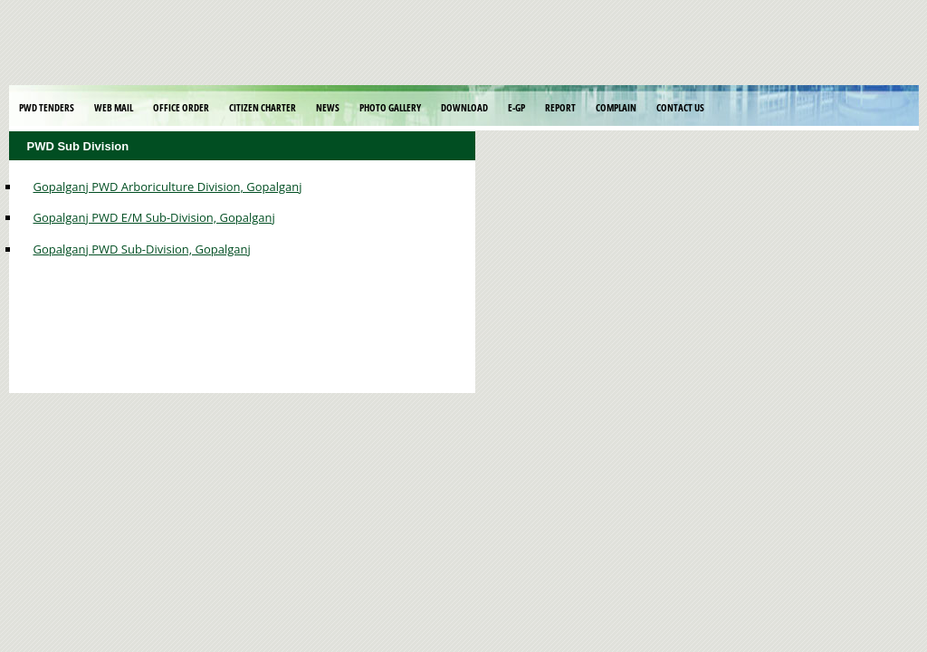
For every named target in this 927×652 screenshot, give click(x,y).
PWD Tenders (46, 107)
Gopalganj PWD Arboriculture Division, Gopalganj (167, 186)
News (327, 107)
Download (464, 107)
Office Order (181, 107)
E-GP (516, 107)
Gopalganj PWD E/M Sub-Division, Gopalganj (154, 217)
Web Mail (113, 107)
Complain (616, 107)
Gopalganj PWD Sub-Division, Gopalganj (142, 249)
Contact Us (680, 107)
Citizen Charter (262, 107)
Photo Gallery (390, 107)
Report (560, 107)
